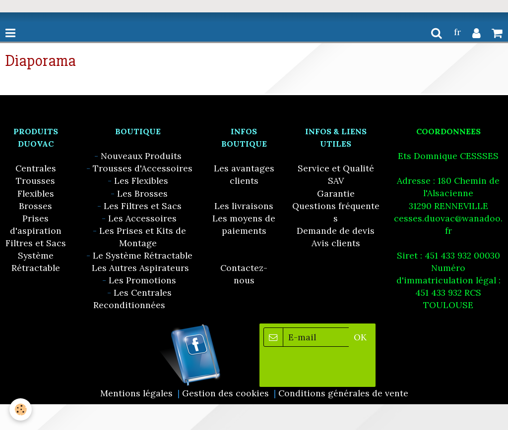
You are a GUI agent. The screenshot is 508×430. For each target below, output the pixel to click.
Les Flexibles (141, 180)
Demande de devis (336, 230)
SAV (336, 180)
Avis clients (336, 243)
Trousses (35, 180)
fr (457, 32)
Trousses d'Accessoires (142, 168)
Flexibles (35, 193)
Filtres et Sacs (35, 243)
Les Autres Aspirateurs (140, 267)
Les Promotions (142, 280)
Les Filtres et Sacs (143, 206)
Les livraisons (243, 206)
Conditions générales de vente (343, 393)
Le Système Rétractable (142, 255)
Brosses (35, 206)
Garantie (336, 193)
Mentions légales (136, 393)
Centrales (35, 168)
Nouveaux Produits (141, 155)
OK (360, 337)
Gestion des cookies (225, 393)
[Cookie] (21, 409)
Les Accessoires (142, 218)
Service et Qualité (336, 168)
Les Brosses (142, 193)
